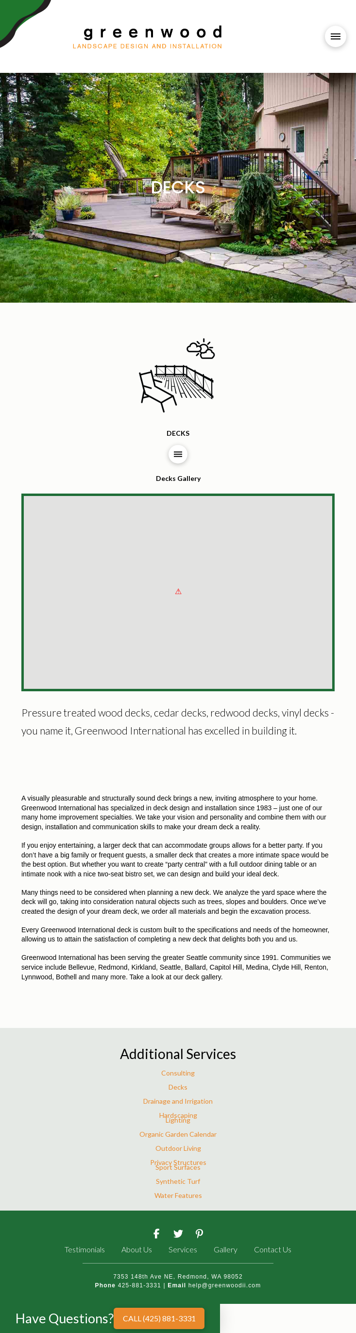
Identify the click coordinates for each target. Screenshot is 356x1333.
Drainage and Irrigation (178, 1101)
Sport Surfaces (178, 1167)
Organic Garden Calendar (178, 1134)
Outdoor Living (178, 1148)
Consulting (178, 1073)
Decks (178, 1087)
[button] (335, 36)
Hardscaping (178, 1115)
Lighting (178, 1120)
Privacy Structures (178, 1162)
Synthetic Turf (178, 1181)
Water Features (178, 1195)
